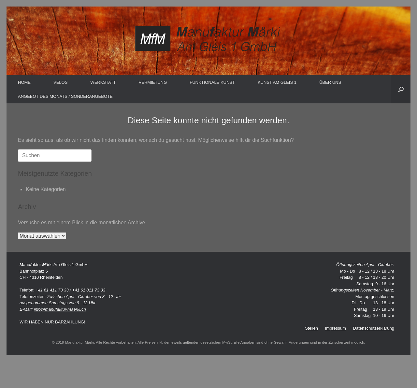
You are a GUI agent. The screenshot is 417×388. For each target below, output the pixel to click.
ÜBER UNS (330, 82)
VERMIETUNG (153, 82)
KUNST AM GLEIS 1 (277, 82)
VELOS (60, 82)
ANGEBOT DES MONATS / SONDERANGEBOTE (65, 96)
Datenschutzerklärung (373, 328)
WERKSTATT (103, 82)
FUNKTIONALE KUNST (212, 82)
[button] (400, 89)
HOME (24, 82)
